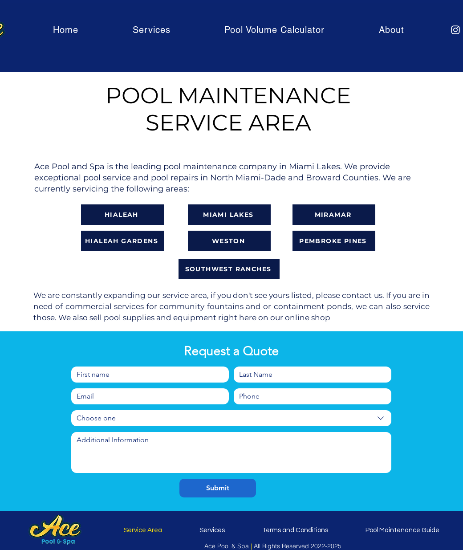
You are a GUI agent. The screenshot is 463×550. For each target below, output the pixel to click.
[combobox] (231, 418)
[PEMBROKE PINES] (333, 241)
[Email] (147, 396)
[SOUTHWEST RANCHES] (229, 269)
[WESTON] (229, 241)
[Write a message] (231, 452)
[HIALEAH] (122, 214)
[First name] (147, 375)
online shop (307, 317)
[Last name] (310, 375)
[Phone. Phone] (310, 396)
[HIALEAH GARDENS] (122, 241)
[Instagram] (455, 30)
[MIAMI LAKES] (229, 214)
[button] (152, 30)
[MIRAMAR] (333, 214)
